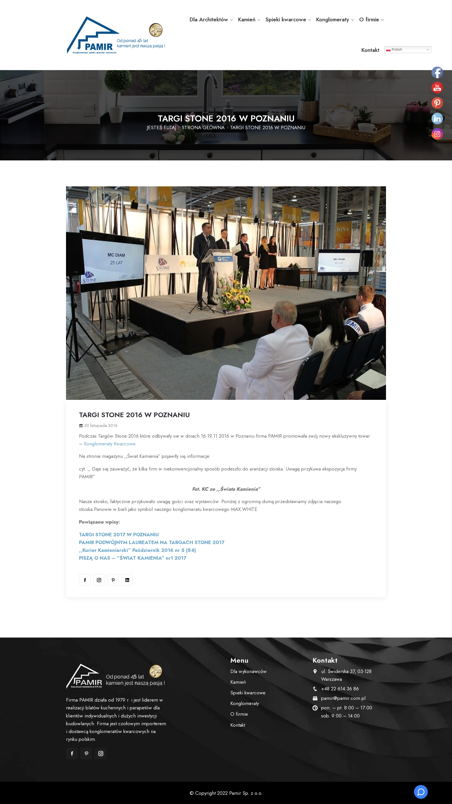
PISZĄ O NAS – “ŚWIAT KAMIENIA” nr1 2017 (132, 557)
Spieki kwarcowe (285, 19)
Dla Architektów (209, 19)
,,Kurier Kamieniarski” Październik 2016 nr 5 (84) (137, 550)
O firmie (369, 19)
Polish (394, 49)
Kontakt (370, 50)
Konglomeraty (332, 19)
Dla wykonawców (248, 671)
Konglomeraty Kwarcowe (109, 443)
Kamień (246, 19)
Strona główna (203, 127)
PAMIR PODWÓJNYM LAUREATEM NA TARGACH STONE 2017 (151, 542)
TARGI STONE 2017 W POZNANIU (119, 534)
